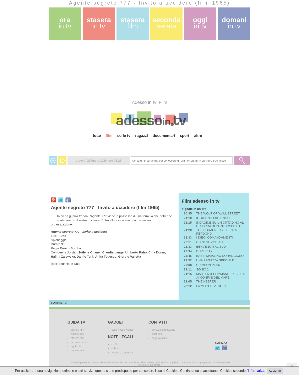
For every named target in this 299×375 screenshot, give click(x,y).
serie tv (123, 136)
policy (115, 348)
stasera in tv (78, 329)
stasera (99, 23)
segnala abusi (159, 338)
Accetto (275, 370)
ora (65, 23)
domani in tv (78, 350)
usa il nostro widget (122, 329)
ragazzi (141, 136)
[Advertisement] (149, 70)
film (109, 136)
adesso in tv (77, 333)
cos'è (114, 344)
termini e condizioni (122, 352)
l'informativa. (256, 371)
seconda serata (79, 342)
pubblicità (157, 333)
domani (234, 23)
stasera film (77, 338)
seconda (166, 23)
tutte (97, 136)
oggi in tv (76, 346)
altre (198, 136)
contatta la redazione (163, 329)
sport (184, 136)
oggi (200, 23)
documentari (164, 136)
